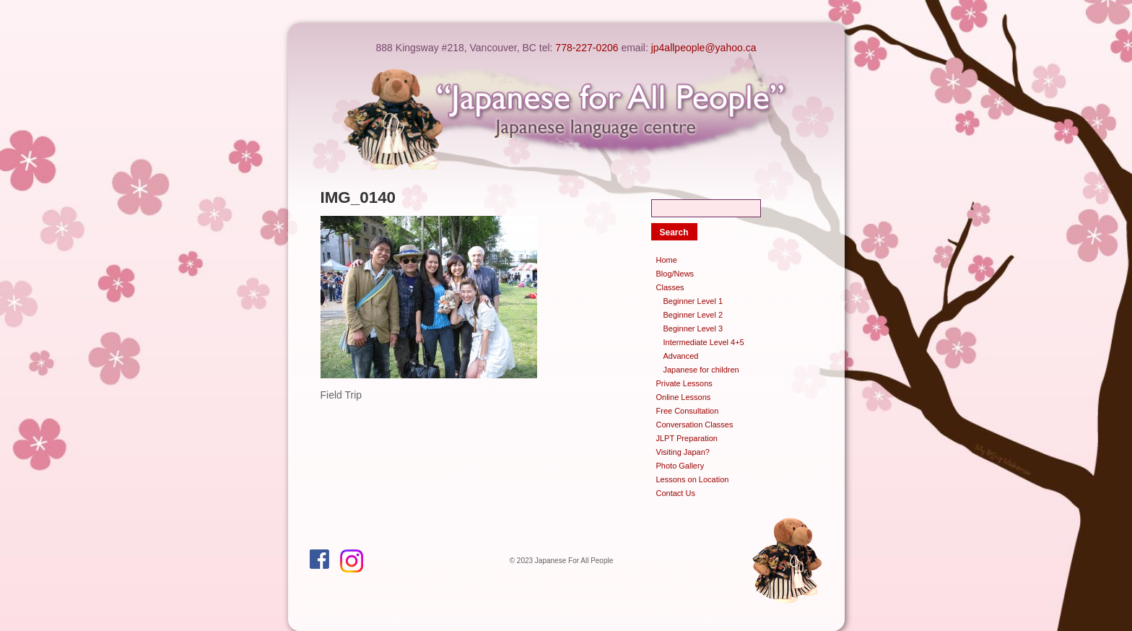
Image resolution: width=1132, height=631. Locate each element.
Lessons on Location (692, 479)
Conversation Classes (694, 424)
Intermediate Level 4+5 (703, 342)
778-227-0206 (586, 47)
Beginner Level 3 (693, 328)
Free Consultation (687, 410)
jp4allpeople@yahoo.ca (704, 47)
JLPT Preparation (687, 438)
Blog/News (675, 273)
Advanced (681, 356)
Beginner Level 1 (693, 301)
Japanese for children (701, 369)
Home (666, 260)
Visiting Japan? (683, 452)
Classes (670, 287)
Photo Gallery (680, 465)
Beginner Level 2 (693, 314)
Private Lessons (684, 383)
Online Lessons (683, 397)
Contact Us (675, 493)
